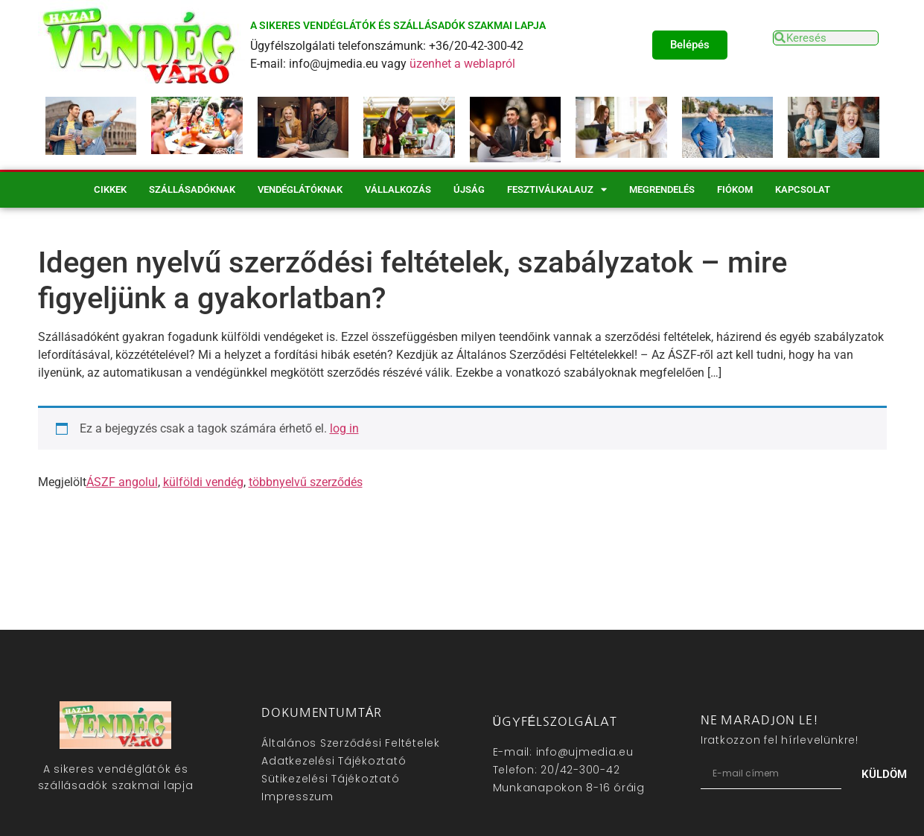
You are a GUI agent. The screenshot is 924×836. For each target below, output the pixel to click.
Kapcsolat (802, 189)
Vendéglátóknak (300, 189)
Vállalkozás (398, 189)
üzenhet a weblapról (462, 64)
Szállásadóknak (192, 189)
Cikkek (110, 189)
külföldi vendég (203, 482)
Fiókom (735, 189)
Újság (469, 189)
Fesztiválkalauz (557, 189)
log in (344, 428)
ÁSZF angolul (122, 482)
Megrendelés (662, 189)
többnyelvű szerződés (306, 482)
